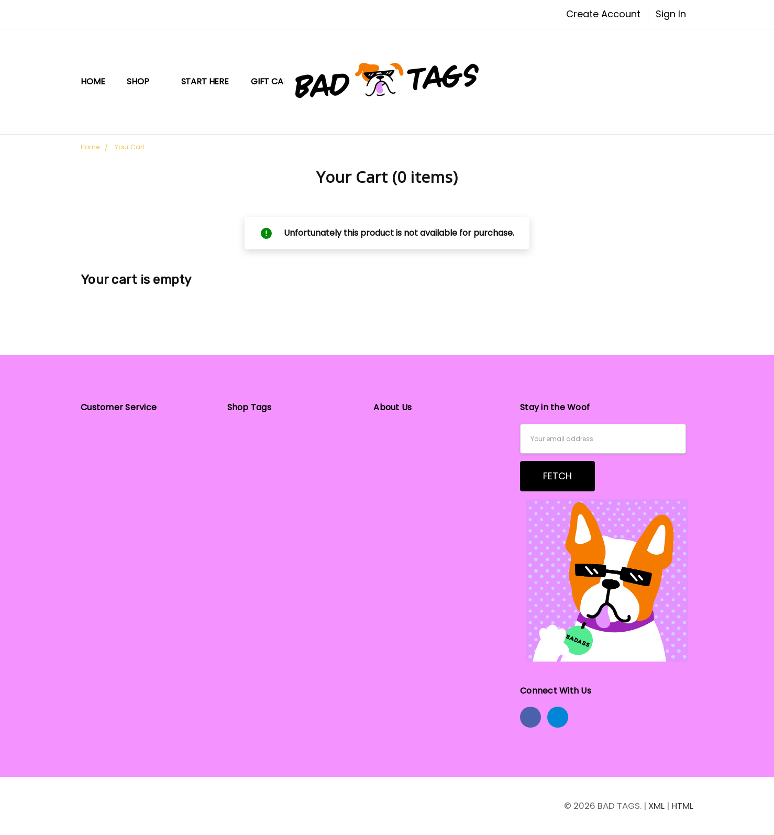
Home (93, 81)
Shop (143, 81)
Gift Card (273, 81)
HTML (682, 805)
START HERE (205, 81)
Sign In (671, 13)
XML (656, 805)
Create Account (603, 13)
